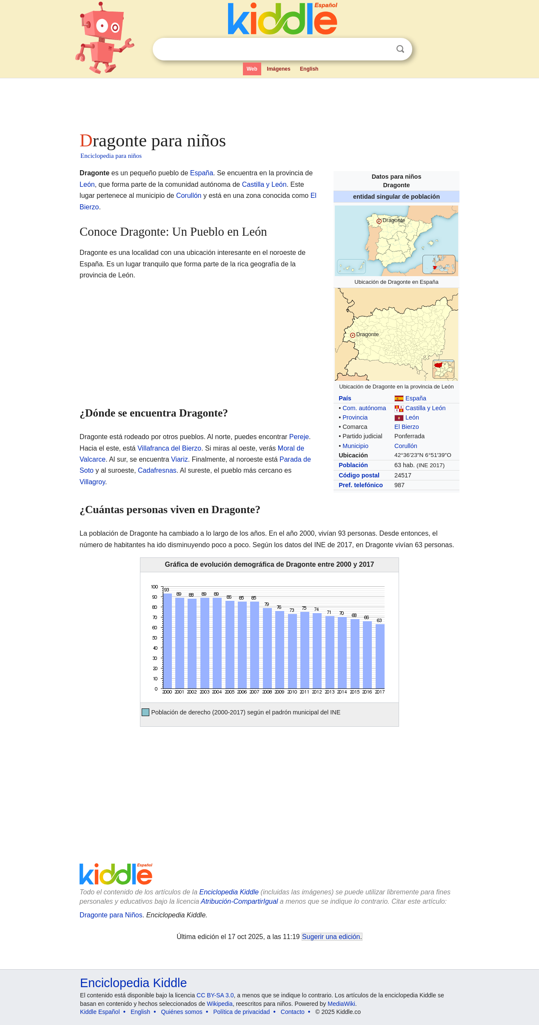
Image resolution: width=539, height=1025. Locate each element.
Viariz (179, 459)
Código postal (359, 475)
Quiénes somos (181, 1011)
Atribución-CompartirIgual (239, 901)
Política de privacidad (241, 1011)
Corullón (405, 446)
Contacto (293, 1011)
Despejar (383, 49)
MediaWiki (341, 1003)
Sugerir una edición (331, 936)
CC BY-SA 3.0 (215, 995)
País (345, 398)
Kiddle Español (100, 1011)
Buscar (400, 49)
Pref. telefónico (361, 485)
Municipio (355, 446)
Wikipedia (220, 1003)
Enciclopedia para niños (111, 155)
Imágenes (278, 69)
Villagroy (92, 481)
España (415, 398)
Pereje (299, 436)
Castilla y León (425, 408)
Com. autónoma (364, 408)
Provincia (355, 417)
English (309, 69)
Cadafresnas (157, 470)
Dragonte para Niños (111, 915)
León (412, 417)
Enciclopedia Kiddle (229, 892)
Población (353, 465)
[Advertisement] (269, 102)
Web (252, 69)
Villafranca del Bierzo (169, 448)
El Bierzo (406, 426)
